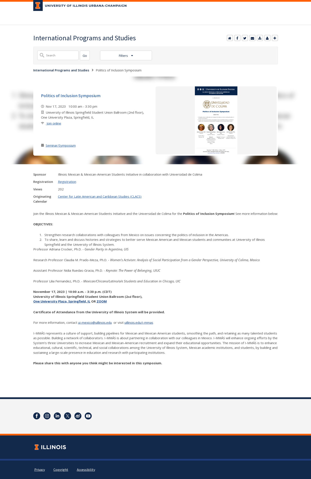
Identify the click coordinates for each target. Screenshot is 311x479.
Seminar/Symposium (61, 145)
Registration (67, 181)
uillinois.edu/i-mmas (138, 322)
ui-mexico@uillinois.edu (95, 322)
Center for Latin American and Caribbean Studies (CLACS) (99, 196)
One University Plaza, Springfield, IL (61, 301)
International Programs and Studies (61, 70)
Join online (53, 123)
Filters (124, 55)
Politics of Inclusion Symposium (70, 96)
